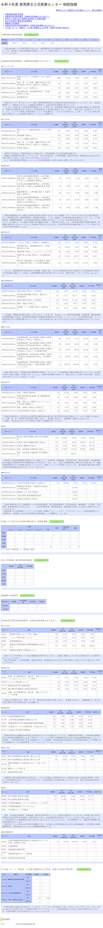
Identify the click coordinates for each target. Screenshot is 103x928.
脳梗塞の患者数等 (12, 23)
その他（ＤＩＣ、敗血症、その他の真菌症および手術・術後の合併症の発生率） (37, 28)
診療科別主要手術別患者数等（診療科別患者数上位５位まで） (30, 25)
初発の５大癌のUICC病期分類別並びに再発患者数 (25, 19)
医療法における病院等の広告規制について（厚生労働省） (79, 10)
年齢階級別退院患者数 (14, 14)
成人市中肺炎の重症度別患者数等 (18, 21)
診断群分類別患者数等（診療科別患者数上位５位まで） (27, 16)
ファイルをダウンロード (31, 34)
